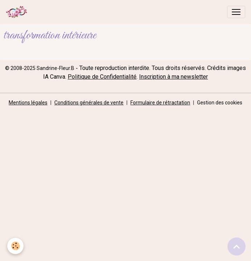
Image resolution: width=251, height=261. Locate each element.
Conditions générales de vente (89, 102)
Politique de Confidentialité (102, 76)
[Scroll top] (236, 246)
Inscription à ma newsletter (173, 76)
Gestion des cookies (219, 102)
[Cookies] (15, 246)
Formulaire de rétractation (160, 102)
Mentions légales (28, 102)
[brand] (18, 12)
